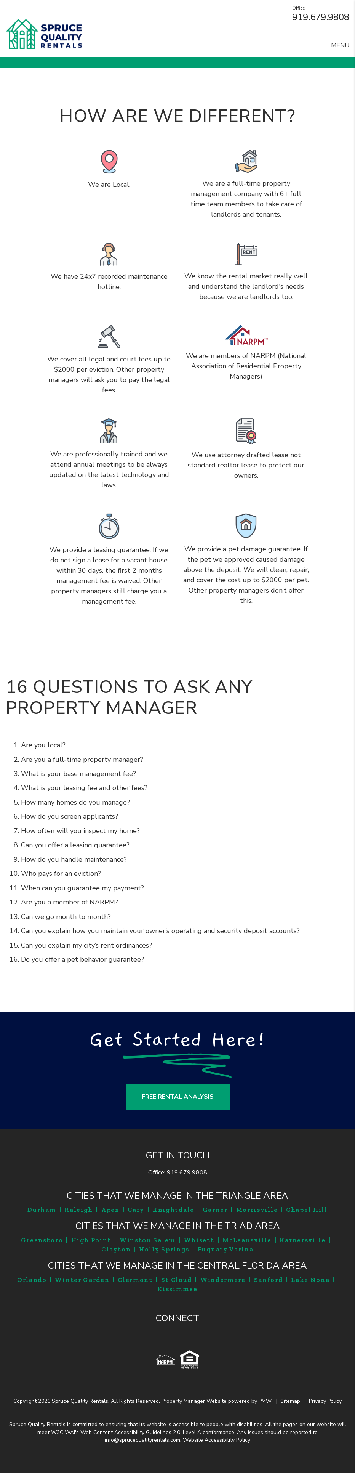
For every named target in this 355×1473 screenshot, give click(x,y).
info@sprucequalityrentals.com (142, 1440)
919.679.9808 (320, 17)
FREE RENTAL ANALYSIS (178, 1096)
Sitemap (290, 1401)
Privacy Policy (325, 1401)
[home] (44, 33)
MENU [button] (340, 45)
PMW (265, 1401)
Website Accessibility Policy (216, 1440)
